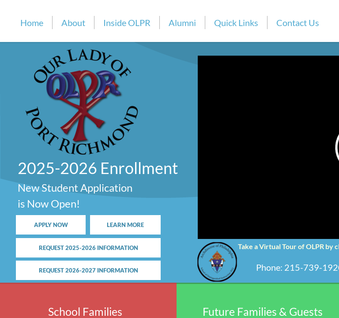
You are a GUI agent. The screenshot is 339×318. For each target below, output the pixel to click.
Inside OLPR (127, 22)
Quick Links (236, 22)
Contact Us (297, 22)
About (73, 22)
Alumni (182, 22)
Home (31, 22)
